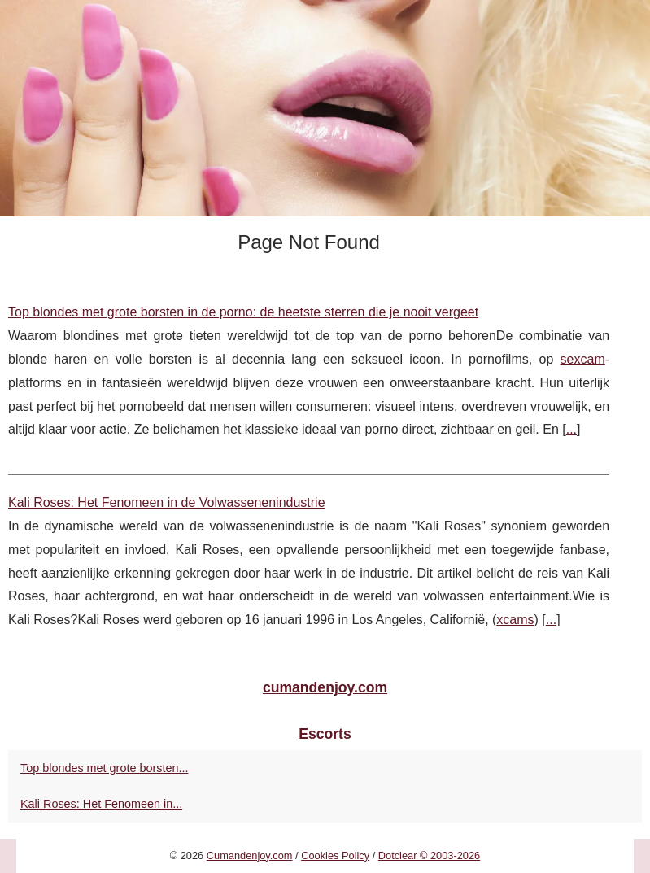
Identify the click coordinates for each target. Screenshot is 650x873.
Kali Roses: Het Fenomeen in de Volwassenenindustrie (166, 502)
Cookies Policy (335, 855)
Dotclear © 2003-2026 (429, 855)
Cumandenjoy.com (250, 855)
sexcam (583, 359)
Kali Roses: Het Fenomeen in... (101, 803)
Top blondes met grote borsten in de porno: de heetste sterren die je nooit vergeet (243, 312)
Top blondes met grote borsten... (104, 768)
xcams (515, 619)
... (571, 429)
